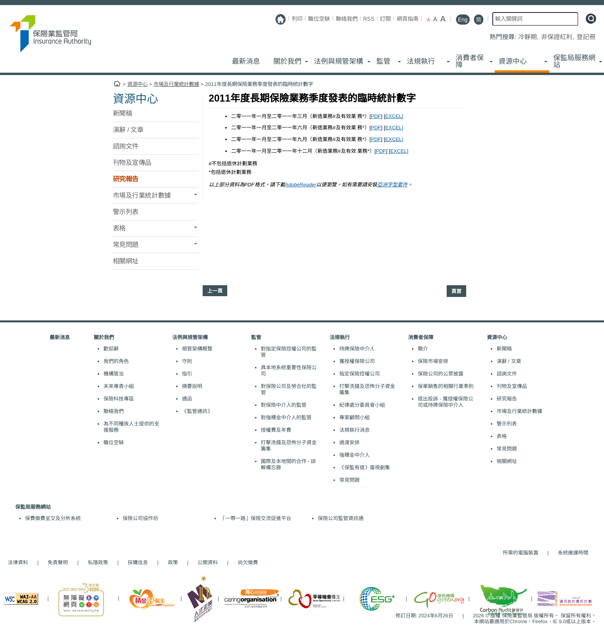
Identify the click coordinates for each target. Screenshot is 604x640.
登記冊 (586, 37)
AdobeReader (300, 185)
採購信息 (138, 562)
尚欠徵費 (244, 562)
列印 (297, 19)
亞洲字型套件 (392, 185)
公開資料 (208, 562)
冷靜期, (529, 37)
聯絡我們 (347, 19)
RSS (368, 19)
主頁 (117, 84)
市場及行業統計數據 (176, 84)
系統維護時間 (573, 553)
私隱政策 (98, 562)
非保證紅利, (558, 37)
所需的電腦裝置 (520, 553)
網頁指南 (408, 19)
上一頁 (215, 291)
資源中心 (137, 84)
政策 (173, 562)
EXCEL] (394, 116)
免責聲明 (58, 562)
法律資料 (18, 562)
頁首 (456, 291)
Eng (463, 19)
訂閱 (385, 19)
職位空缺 (319, 19)
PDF (376, 116)
